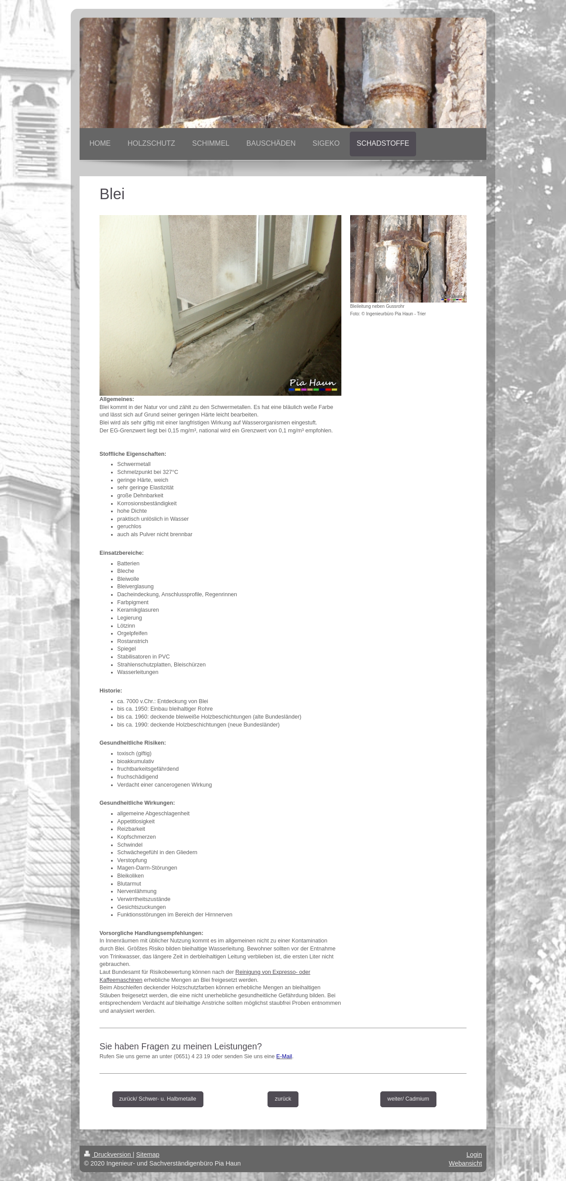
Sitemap (148, 1154)
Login (474, 1154)
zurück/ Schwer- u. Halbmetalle (157, 1099)
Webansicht (465, 1163)
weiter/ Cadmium (408, 1099)
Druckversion (108, 1154)
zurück (283, 1099)
